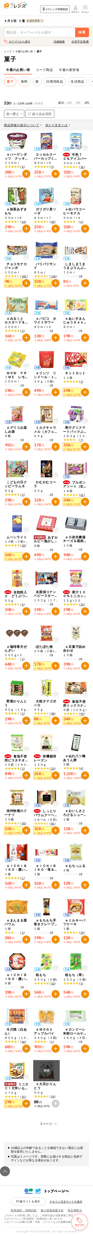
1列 (69, 103)
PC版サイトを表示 (28, 1201)
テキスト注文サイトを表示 (66, 1201)
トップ (7, 51)
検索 (82, 32)
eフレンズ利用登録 (55, 9)
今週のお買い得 (24, 51)
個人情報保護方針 (52, 1210)
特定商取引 (75, 1210)
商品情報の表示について (23, 125)
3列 (86, 103)
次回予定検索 (80, 41)
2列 (78, 103)
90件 (37, 103)
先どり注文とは (57, 125)
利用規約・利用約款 (24, 1210)
